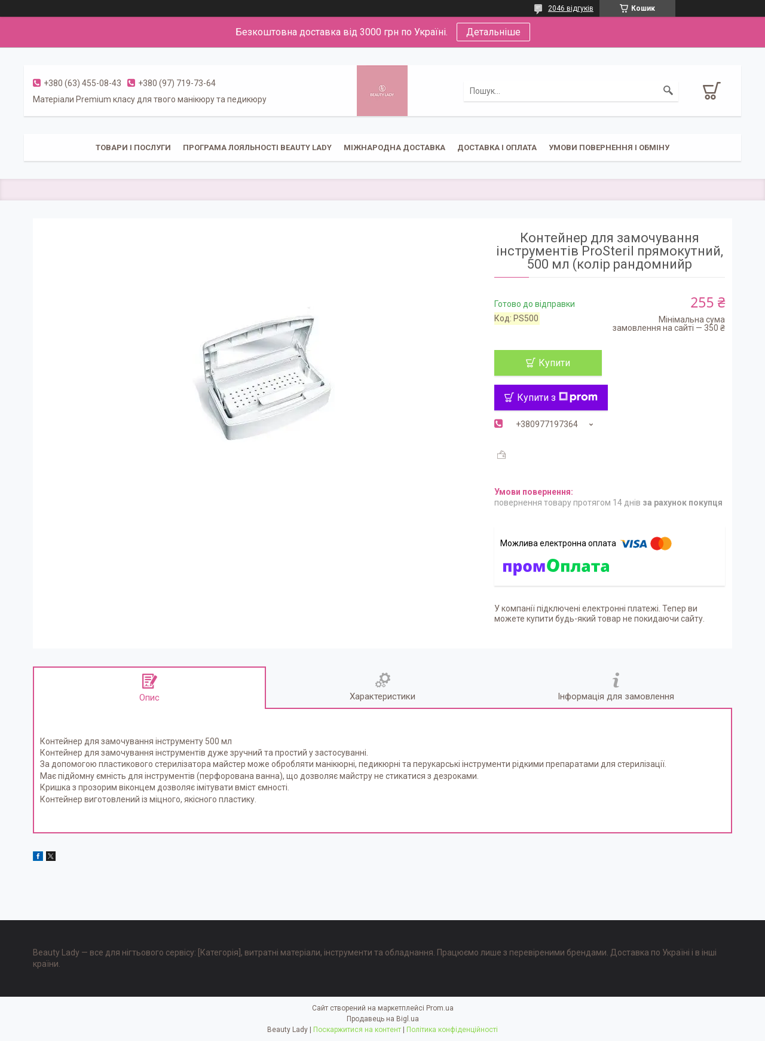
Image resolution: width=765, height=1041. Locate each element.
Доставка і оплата (497, 147)
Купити (554, 363)
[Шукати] (668, 91)
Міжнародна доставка (394, 147)
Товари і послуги (133, 147)
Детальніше (493, 32)
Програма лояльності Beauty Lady (257, 147)
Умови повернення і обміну (609, 147)
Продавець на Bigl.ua (383, 1019)
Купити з (557, 397)
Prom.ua (440, 1008)
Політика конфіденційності (452, 1029)
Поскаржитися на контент (357, 1029)
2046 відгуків (570, 8)
